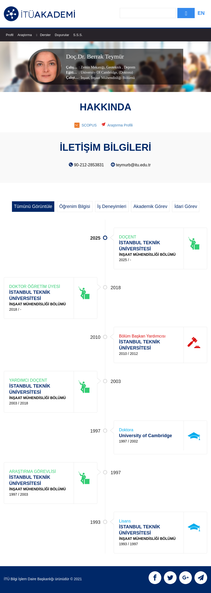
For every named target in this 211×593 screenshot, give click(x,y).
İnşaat (85, 77)
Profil (10, 35)
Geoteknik (114, 67)
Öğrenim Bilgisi (74, 206)
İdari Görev (185, 206)
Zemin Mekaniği (92, 67)
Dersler (45, 35)
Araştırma (27, 35)
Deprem (129, 67)
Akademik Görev (150, 206)
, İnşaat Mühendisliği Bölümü (112, 77)
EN (201, 13)
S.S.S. (78, 35)
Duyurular (62, 35)
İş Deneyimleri (111, 206)
